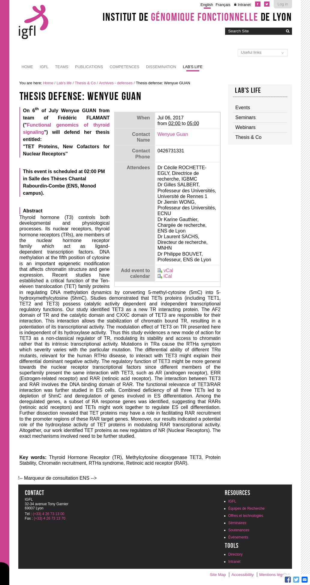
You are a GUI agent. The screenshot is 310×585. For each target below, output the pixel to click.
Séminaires (237, 523)
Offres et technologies (245, 516)
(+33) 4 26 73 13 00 (48, 514)
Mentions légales (274, 574)
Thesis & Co (85, 83)
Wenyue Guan (173, 134)
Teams (61, 66)
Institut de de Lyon (197, 17)
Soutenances (238, 530)
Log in (283, 4)
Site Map (218, 574)
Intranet (244, 4)
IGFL (44, 66)
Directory (235, 554)
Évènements (238, 537)
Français (223, 4)
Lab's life (193, 66)
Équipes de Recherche (246, 508)
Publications (89, 66)
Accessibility (242, 574)
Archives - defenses (116, 83)
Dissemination (161, 66)
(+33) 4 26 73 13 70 (49, 518)
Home (27, 66)
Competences (124, 66)
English (206, 4)
